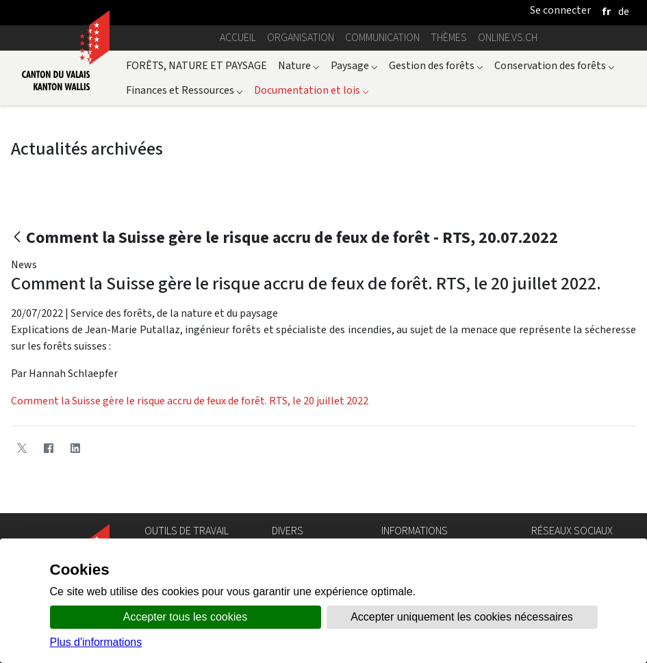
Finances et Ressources (184, 90)
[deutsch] (623, 11)
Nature (299, 65)
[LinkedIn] (75, 447)
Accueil (238, 37)
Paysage (354, 65)
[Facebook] (48, 447)
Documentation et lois (311, 90)
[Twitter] (21, 447)
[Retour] (17, 238)
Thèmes (449, 37)
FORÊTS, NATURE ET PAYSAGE (196, 65)
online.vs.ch (507, 37)
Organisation (300, 37)
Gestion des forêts (436, 65)
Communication (382, 37)
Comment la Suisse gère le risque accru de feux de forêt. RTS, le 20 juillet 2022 (189, 400)
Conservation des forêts (554, 65)
